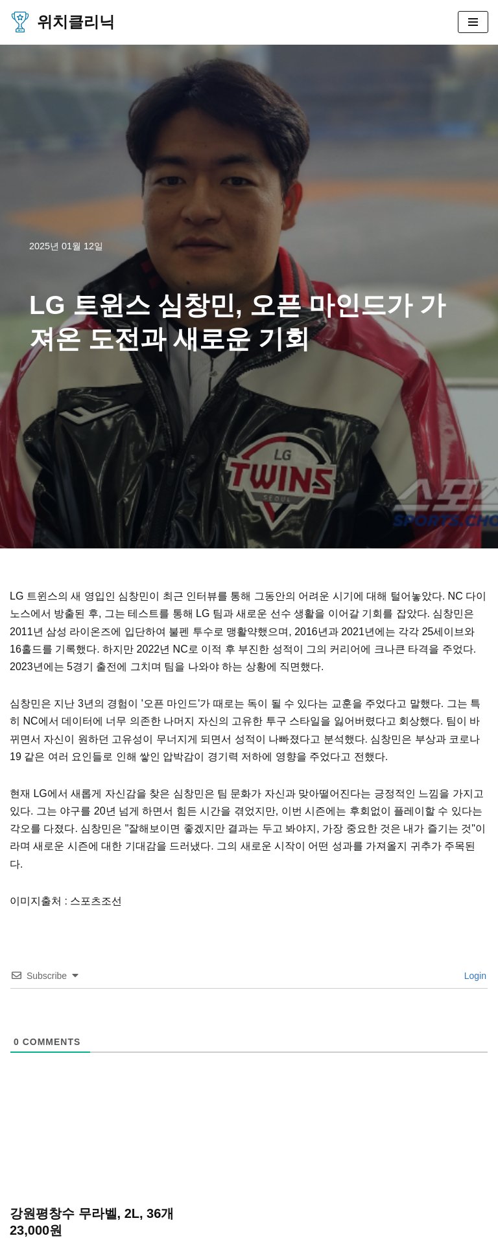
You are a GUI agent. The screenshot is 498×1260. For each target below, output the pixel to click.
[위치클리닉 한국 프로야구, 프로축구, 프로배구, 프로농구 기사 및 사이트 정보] (62, 22)
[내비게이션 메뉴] (473, 22)
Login (474, 976)
